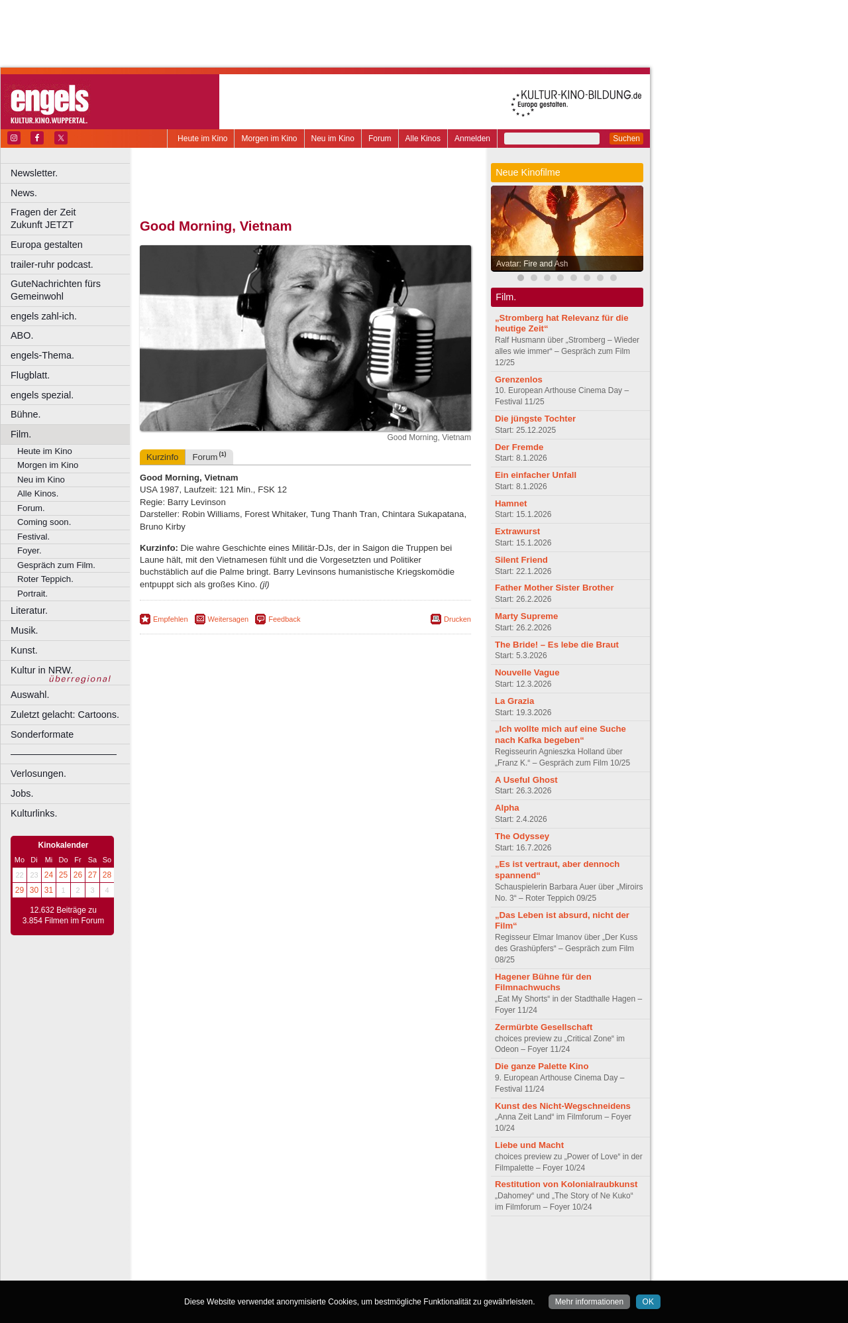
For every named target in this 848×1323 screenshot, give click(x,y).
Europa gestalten (47, 244)
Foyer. (29, 550)
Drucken (457, 619)
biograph (199, 1259)
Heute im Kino (202, 138)
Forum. (31, 508)
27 (92, 875)
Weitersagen (228, 619)
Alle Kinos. (37, 493)
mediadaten (413, 1248)
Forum (380, 138)
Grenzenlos (519, 379)
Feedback (284, 619)
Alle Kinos (423, 138)
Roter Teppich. (45, 579)
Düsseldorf (364, 1270)
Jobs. (22, 793)
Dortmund (323, 1270)
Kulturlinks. (34, 813)
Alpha (507, 808)
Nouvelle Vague (527, 672)
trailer (305, 1259)
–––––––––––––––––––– (64, 753)
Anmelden (472, 138)
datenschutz (344, 1248)
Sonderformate (42, 734)
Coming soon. (44, 522)
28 (107, 875)
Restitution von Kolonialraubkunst (566, 1184)
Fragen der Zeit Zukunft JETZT (72, 218)
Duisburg (403, 1270)
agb (379, 1248)
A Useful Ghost (526, 780)
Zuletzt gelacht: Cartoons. (65, 714)
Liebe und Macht (529, 1145)
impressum (297, 1248)
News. (24, 193)
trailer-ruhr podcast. (52, 264)
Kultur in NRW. (42, 670)
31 (48, 890)
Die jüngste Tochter (535, 419)
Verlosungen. (38, 773)
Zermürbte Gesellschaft (543, 1027)
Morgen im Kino (269, 138)
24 (48, 875)
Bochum (204, 1270)
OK (648, 1301)
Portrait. (32, 594)
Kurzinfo (162, 457)
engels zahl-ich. (44, 316)
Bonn (232, 1270)
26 (78, 875)
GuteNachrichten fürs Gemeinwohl (56, 290)
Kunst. (24, 650)
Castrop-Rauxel (273, 1270)
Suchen (626, 138)
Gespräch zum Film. (56, 565)
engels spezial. (42, 395)
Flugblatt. (30, 375)
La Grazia (514, 701)
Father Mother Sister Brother (554, 588)
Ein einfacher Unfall (535, 475)
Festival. (33, 537)
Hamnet (511, 503)
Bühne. (26, 414)
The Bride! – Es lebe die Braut (557, 645)
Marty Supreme (526, 616)
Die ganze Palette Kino (541, 1066)
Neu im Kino (332, 138)
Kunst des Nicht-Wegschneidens (563, 1106)
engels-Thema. (42, 355)
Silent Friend (521, 560)
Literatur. (29, 610)
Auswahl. (30, 694)
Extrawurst (517, 531)
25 (63, 875)
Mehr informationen (589, 1301)
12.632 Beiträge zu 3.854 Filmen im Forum (63, 915)
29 (19, 890)
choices (234, 1259)
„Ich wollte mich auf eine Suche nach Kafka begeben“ (560, 734)
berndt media (248, 1248)
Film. (21, 434)
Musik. (24, 630)
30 (34, 890)
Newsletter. (34, 173)
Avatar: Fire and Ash (532, 263)
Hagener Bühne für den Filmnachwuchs (543, 982)
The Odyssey (522, 836)
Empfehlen (170, 619)
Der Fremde (519, 447)
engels (266, 1259)
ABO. (22, 335)
